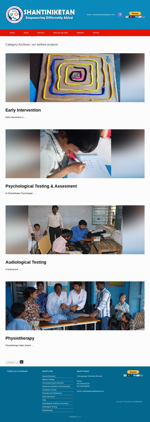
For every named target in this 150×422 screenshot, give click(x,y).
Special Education (49, 376)
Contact (96, 33)
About (26, 33)
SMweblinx (139, 402)
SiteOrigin (73, 416)
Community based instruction (53, 383)
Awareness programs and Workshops (56, 386)
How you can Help (60, 33)
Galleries (80, 33)
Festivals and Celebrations (52, 393)
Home (12, 33)
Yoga (44, 400)
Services (40, 33)
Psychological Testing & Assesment (41, 186)
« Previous (10, 362)
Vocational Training (49, 390)
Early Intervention (23, 110)
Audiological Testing (26, 262)
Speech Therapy (48, 379)
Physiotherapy (20, 338)
